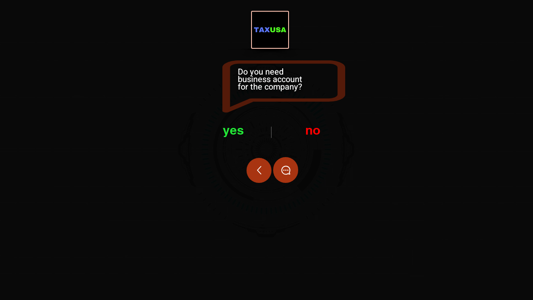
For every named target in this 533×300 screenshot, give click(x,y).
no (312, 130)
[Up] (259, 170)
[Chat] (285, 170)
